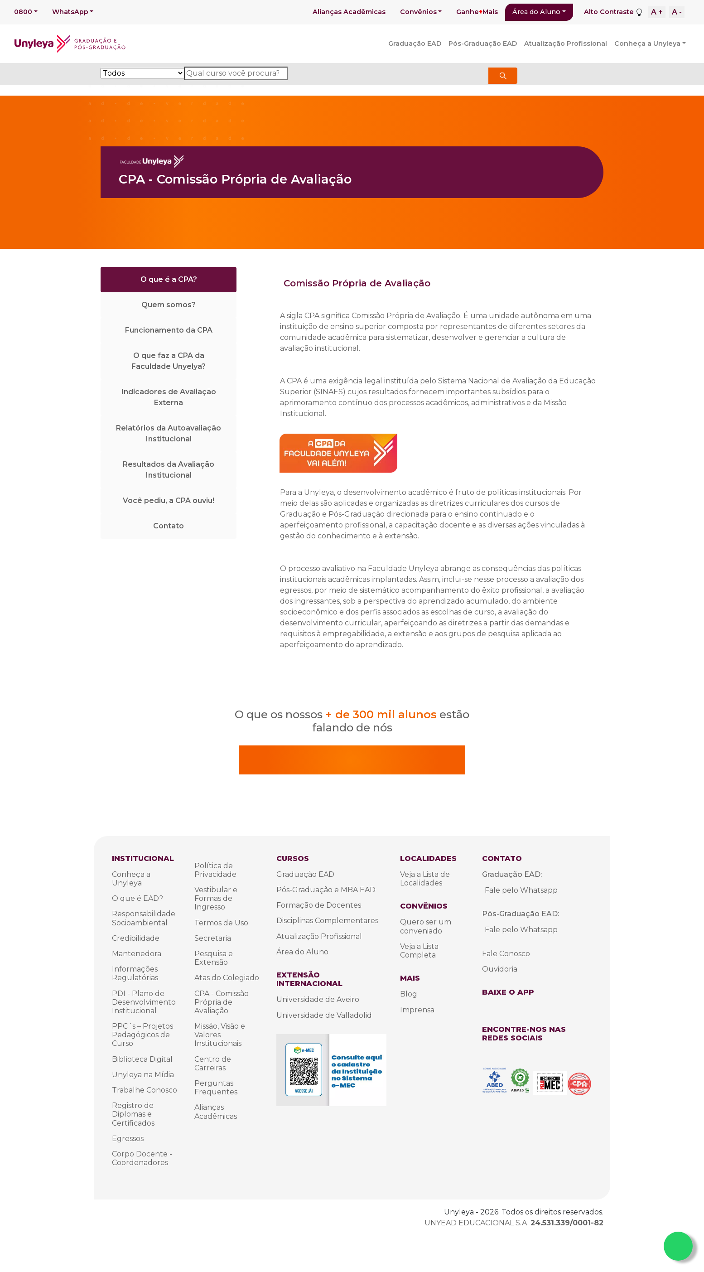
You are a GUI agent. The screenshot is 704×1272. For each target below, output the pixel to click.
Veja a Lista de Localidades (425, 878)
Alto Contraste (609, 12)
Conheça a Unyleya (647, 43)
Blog (408, 994)
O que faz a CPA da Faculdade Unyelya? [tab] (168, 361)
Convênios (418, 12)
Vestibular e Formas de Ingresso (215, 898)
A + (657, 12)
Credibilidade (135, 938)
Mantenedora (136, 953)
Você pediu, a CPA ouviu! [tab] (168, 500)
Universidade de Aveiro (317, 999)
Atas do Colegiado (226, 977)
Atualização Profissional (565, 43)
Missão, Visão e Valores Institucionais (219, 1035)
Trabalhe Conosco (144, 1090)
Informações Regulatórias (135, 973)
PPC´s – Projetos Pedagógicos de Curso (142, 1035)
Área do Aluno (536, 12)
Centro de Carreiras (212, 1063)
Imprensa (417, 1010)
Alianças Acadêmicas (349, 12)
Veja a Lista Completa (419, 950)
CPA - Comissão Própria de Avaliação (221, 1002)
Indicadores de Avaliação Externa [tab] (168, 397)
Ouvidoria (499, 969)
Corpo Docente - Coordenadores (142, 1158)
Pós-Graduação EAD (482, 43)
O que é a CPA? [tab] (168, 279)
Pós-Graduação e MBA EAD (326, 889)
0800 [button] (23, 12)
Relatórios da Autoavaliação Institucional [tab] (168, 433)
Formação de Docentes (318, 905)
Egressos (128, 1138)
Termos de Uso (221, 923)
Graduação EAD (414, 43)
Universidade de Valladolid (324, 1015)
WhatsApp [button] (70, 12)
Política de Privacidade (215, 870)
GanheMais (477, 12)
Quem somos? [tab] (168, 304)
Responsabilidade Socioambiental (143, 918)
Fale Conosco (506, 953)
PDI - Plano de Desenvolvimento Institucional (144, 1002)
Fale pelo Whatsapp (521, 890)
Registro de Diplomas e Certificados (133, 1114)
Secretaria (212, 938)
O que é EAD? (137, 898)
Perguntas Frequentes (215, 1087)
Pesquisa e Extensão (213, 958)
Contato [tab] (168, 526)
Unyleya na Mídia (143, 1074)
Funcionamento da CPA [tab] (168, 330)
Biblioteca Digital (142, 1059)
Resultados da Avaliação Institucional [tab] (168, 469)
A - (677, 12)
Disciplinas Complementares (327, 920)
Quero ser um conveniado (425, 926)
